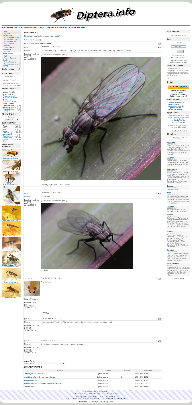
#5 (156, 340)
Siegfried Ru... (8, 136)
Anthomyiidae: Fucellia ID (33, 374)
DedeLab (170, 186)
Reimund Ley (7, 133)
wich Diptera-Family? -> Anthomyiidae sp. (39, 377)
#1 (156, 47)
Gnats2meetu (172, 169)
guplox (26, 47)
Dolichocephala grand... (11, 220)
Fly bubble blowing (9, 107)
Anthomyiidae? (29, 387)
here (185, 62)
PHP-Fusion (86, 396)
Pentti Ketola (7, 134)
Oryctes (5, 139)
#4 (156, 318)
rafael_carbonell (173, 263)
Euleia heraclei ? (8, 94)
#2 (156, 193)
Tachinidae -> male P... (10, 98)
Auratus (5, 126)
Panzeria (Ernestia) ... (10, 101)
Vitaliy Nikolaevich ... (175, 104)
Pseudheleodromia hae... (11, 251)
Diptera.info (28, 36)
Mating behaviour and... (176, 106)
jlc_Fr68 (18, 85)
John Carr (28, 279)
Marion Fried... (8, 138)
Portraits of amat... (9, 106)
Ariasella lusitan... (9, 109)
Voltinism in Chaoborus (176, 103)
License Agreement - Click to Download (178, 121)
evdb (4, 128)
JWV (4, 141)
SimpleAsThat (120, 398)
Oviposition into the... (175, 108)
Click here (174, 57)
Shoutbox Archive (178, 279)
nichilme (170, 231)
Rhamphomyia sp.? (9, 96)
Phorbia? (6, 99)
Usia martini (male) (11, 205)
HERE (184, 127)
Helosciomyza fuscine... (11, 158)
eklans (5, 131)
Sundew (170, 215)
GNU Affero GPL (107, 398)
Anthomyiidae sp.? (31, 380)
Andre (169, 193)
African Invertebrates (175, 109)
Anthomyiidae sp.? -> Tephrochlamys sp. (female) (42, 383)
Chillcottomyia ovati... (11, 298)
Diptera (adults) (54, 36)
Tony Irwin (171, 142)
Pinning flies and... (9, 111)
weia (4, 129)
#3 (156, 278)
